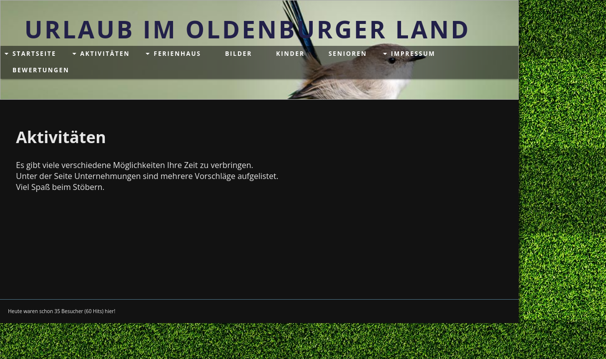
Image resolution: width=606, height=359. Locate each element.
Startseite (34, 53)
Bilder (238, 53)
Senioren (348, 53)
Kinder (290, 53)
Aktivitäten (105, 53)
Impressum (413, 53)
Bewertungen (40, 70)
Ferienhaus (177, 53)
